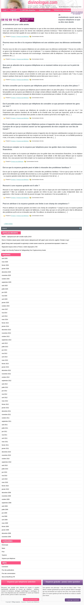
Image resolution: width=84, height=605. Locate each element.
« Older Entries (8, 224)
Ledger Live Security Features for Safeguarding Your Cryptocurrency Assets (24, 250)
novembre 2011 (6, 414)
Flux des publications (8, 570)
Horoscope (5, 545)
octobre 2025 (5, 279)
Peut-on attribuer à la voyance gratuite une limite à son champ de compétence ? (36, 204)
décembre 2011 (6, 411)
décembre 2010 (6, 452)
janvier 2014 (5, 326)
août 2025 (5, 285)
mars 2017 (5, 309)
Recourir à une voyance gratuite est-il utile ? (21, 186)
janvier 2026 (5, 268)
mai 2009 (4, 516)
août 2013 (5, 343)
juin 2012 (4, 391)
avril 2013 (4, 357)
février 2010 (5, 486)
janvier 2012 (5, 408)
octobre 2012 (5, 377)
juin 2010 (4, 472)
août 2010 (5, 465)
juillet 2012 (5, 387)
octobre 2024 (5, 306)
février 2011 (5, 445)
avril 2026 (4, 258)
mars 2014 (5, 319)
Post (3, 551)
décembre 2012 (6, 370)
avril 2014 (4, 316)
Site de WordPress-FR (8, 577)
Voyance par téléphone (22, 36)
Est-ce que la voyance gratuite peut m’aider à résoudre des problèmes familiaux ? (37, 167)
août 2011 (5, 424)
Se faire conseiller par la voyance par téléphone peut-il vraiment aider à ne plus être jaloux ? (41, 86)
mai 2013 (4, 353)
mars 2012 (5, 401)
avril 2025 (4, 299)
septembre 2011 (6, 421)
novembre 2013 (6, 333)
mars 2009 (5, 523)
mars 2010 (5, 482)
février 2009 (5, 526)
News (3, 548)
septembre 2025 (6, 282)
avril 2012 (4, 397)
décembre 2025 (6, 272)
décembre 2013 (6, 329)
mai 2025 (4, 296)
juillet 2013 (5, 346)
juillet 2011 (5, 428)
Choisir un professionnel (31, 599)
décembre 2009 (6, 492)
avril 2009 (4, 519)
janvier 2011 (5, 448)
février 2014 (5, 323)
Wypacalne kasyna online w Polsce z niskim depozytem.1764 (19, 247)
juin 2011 (4, 431)
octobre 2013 (5, 336)
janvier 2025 (5, 302)
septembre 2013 (6, 340)
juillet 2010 (5, 469)
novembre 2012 (6, 374)
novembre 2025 (6, 275)
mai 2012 (4, 394)
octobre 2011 (5, 418)
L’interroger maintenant (72, 600)
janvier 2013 (5, 367)
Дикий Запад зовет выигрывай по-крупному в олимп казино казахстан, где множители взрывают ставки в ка (34, 243)
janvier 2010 (5, 489)
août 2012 (5, 384)
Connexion (5, 566)
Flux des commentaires (8, 573)
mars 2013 (5, 360)
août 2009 (5, 506)
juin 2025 (4, 292)
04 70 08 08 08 (76, 14)
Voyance (13, 36)
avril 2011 (4, 438)
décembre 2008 (6, 533)
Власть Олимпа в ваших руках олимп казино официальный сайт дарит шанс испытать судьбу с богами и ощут (35, 240)
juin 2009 (4, 513)
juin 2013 (4, 350)
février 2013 (5, 363)
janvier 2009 (5, 530)
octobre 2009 (5, 499)
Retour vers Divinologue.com (64, 10)
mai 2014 (4, 313)
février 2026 (5, 265)
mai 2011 (4, 435)
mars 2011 (5, 441)
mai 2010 (4, 475)
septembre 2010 (6, 462)
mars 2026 (5, 262)
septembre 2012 (6, 380)
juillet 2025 (5, 289)
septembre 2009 (6, 503)
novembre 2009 (6, 496)
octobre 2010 (5, 458)
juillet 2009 (5, 509)
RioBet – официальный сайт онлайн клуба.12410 (17, 236)
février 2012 (5, 404)
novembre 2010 (6, 455)
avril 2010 (4, 479)
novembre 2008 (6, 536)
